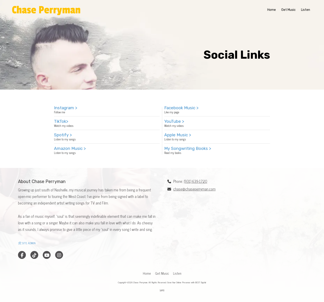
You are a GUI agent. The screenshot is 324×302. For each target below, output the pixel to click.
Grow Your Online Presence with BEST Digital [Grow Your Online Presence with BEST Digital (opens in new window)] (186, 282)
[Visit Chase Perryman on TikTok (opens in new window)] (34, 255)
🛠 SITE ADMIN (27, 243)
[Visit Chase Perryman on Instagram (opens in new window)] (59, 255)
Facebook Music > (181, 107)
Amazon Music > (70, 148)
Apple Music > (177, 134)
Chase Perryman (46, 10)
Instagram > (65, 107)
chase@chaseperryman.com (194, 189)
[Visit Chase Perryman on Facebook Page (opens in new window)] (22, 255)
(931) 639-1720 (195, 181)
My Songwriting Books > (187, 148)
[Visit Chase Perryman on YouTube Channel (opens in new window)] (47, 255)
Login (162, 290)
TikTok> (61, 121)
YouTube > (174, 121)
